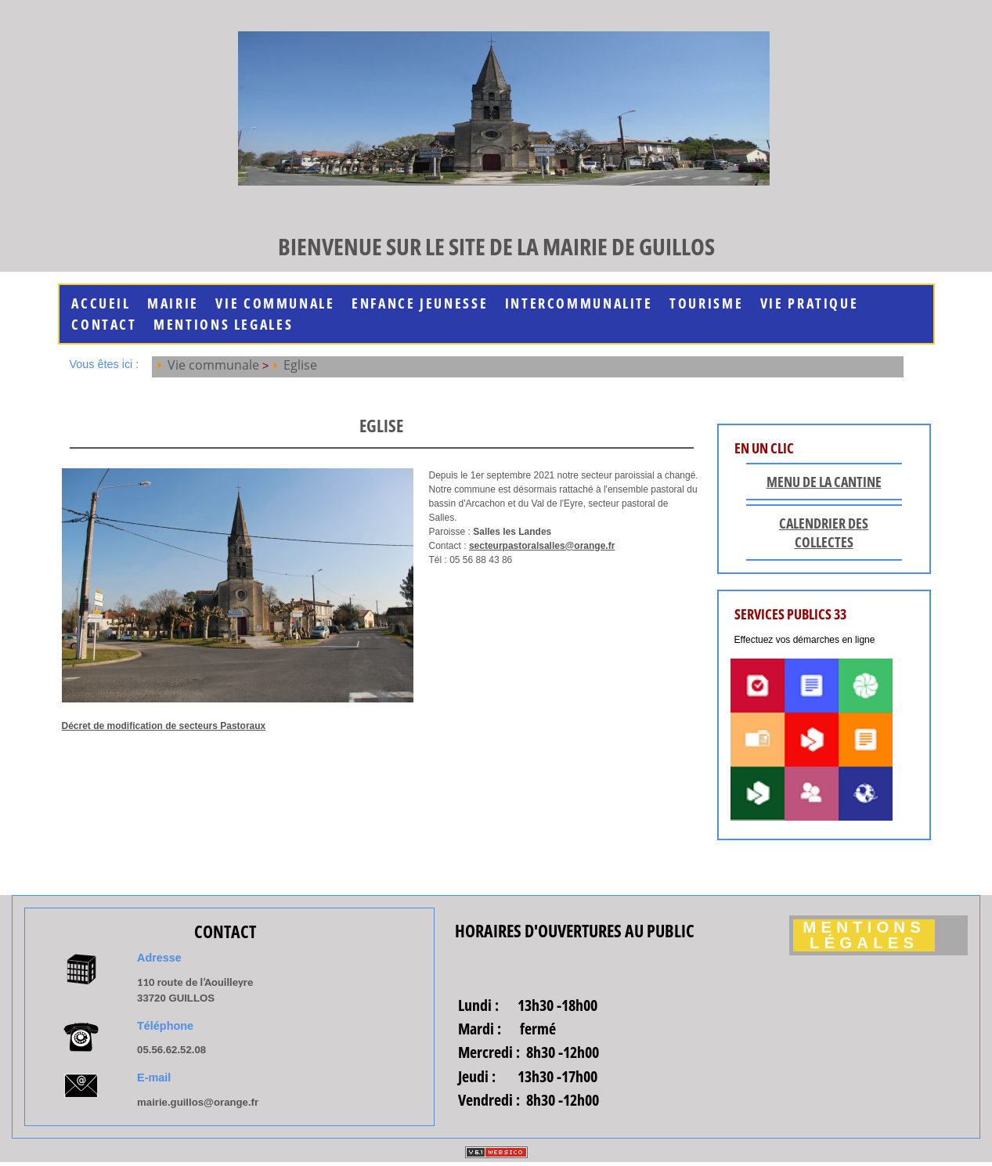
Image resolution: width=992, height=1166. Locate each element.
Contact (103, 325)
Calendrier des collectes (823, 532)
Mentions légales (864, 935)
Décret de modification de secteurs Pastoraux (164, 725)
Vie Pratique (809, 303)
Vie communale (274, 303)
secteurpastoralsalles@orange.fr (542, 545)
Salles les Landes (512, 531)
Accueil (100, 303)
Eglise (300, 365)
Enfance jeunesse (420, 303)
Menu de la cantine (824, 481)
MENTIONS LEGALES (223, 325)
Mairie (173, 303)
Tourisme (706, 303)
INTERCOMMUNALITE (579, 303)
